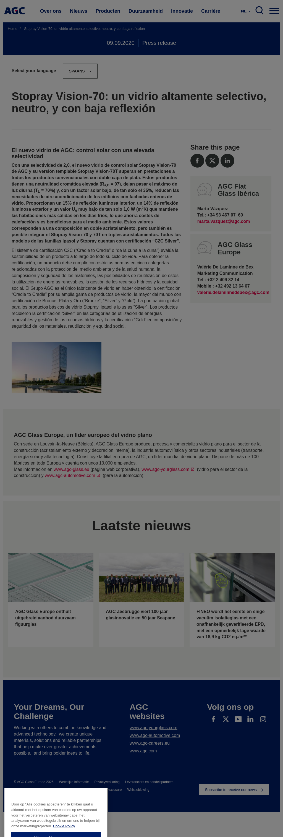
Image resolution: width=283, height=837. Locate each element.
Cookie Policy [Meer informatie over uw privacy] (64, 835)
